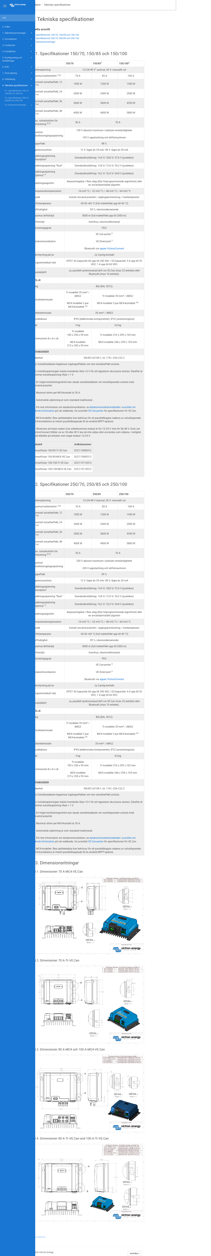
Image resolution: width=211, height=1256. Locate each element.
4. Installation (17, 51)
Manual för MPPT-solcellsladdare (57, 4)
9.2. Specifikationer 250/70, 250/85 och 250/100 (17, 99)
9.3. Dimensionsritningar (19, 105)
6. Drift (17, 67)
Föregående (75, 1237)
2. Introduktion (17, 39)
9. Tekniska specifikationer (17, 85)
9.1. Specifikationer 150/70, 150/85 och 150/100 (17, 92)
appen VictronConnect (147, 248)
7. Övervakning (17, 73)
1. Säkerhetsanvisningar (17, 33)
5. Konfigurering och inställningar (17, 59)
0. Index (6, 26)
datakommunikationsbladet (140, 407)
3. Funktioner (17, 45)
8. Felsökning (17, 79)
